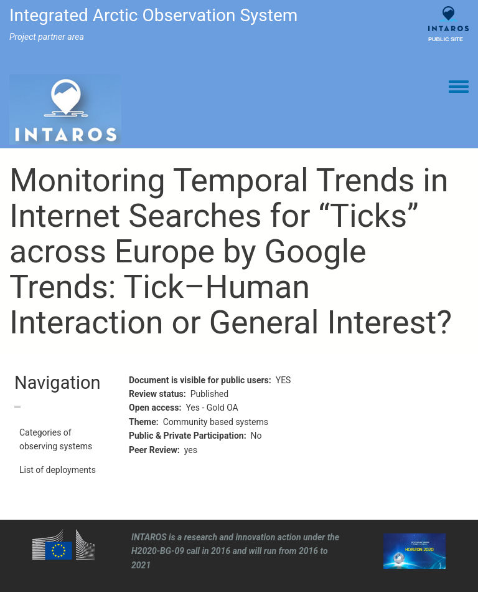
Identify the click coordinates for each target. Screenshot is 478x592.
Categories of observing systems (55, 439)
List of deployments (57, 470)
